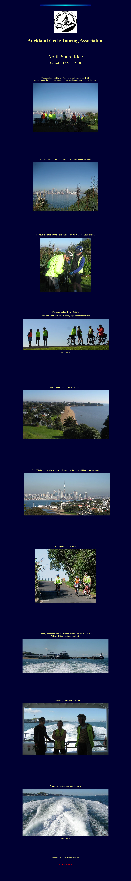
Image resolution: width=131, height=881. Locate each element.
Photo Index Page (65, 864)
